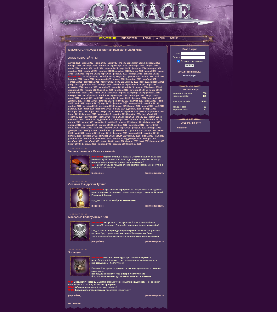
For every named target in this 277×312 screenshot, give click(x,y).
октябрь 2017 (106, 101)
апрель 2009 (157, 141)
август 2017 (137, 101)
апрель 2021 (157, 82)
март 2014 (155, 117)
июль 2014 (104, 117)
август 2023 (137, 71)
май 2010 (159, 136)
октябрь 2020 (150, 84)
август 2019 (74, 92)
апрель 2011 (92, 133)
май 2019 (112, 92)
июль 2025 (87, 63)
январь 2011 (135, 133)
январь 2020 (91, 90)
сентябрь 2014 (76, 117)
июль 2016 (134, 106)
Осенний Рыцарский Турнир (87, 184)
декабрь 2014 (120, 114)
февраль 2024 (139, 68)
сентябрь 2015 (91, 111)
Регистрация (189, 75)
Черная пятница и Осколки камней (91, 151)
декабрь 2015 (134, 109)
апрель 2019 (125, 92)
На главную (74, 303)
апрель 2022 (75, 79)
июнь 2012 (86, 128)
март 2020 (155, 87)
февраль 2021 (89, 84)
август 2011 (137, 130)
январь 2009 (104, 144)
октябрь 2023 (106, 71)
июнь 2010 (147, 136)
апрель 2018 (111, 98)
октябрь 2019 (137, 90)
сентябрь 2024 (136, 65)
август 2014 (91, 117)
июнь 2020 (117, 87)
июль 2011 (150, 130)
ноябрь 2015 (149, 109)
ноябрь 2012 (105, 125)
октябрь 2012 (120, 125)
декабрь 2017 (75, 101)
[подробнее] (98, 173)
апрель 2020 (142, 87)
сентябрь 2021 (91, 82)
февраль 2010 (103, 138)
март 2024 (125, 68)
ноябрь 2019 (121, 90)
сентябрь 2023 (122, 71)
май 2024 (98, 68)
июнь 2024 (86, 68)
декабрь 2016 (151, 103)
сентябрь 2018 (136, 95)
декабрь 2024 (90, 65)
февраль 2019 (152, 92)
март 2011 (105, 133)
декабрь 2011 (75, 130)
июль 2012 (73, 128)
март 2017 (105, 103)
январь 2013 (74, 125)
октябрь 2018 (120, 95)
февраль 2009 (89, 144)
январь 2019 (74, 95)
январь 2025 (74, 65)
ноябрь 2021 (149, 79)
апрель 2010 (75, 138)
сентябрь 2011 (122, 130)
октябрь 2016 (90, 106)
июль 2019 (87, 92)
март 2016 (89, 109)
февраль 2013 (152, 122)
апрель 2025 (125, 63)
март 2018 (125, 98)
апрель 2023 (92, 74)
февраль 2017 (120, 103)
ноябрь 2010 (74, 136)
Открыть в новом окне (192, 61)
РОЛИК (174, 38)
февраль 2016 (103, 109)
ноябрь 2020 (134, 84)
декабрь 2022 (151, 74)
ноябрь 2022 (74, 76)
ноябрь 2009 (149, 138)
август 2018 (152, 95)
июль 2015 (120, 111)
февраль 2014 (75, 119)
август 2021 (107, 82)
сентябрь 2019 (153, 90)
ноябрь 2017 (90, 101)
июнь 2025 (100, 63)
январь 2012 (154, 128)
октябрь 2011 (106, 130)
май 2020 (129, 87)
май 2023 (79, 74)
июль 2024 (73, 68)
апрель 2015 (157, 111)
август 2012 (152, 125)
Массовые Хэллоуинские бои (88, 217)
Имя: (178, 53)
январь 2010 (119, 138)
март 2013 (138, 122)
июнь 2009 (132, 141)
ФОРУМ (147, 38)
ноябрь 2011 (90, 130)
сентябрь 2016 (106, 106)
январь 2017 (135, 103)
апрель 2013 (125, 122)
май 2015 (144, 111)
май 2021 (144, 82)
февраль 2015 (89, 114)
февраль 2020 (75, 90)
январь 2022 (119, 79)
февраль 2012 (139, 128)
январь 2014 (91, 119)
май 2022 (159, 76)
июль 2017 (150, 101)
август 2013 (74, 122)
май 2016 (159, 106)
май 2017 (79, 103)
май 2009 (144, 141)
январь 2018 (154, 98)
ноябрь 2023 (90, 71)
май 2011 (79, 133)
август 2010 (121, 136)
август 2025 (74, 63)
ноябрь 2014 (134, 114)
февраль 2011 (120, 133)
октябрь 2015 (75, 111)
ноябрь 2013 (121, 119)
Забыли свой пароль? (189, 72)
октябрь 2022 (90, 76)
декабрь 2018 (90, 95)
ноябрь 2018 (105, 95)
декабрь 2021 (134, 79)
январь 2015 (104, 114)
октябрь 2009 (75, 141)
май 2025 (112, 63)
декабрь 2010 (151, 133)
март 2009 (74, 144)
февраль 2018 (139, 98)
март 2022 (89, 79)
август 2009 (107, 141)
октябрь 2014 (150, 114)
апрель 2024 (111, 68)
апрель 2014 (142, 117)
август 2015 (107, 111)
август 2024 (152, 65)
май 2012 (98, 128)
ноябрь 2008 (134, 144)
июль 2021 (120, 82)
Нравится (182, 128)
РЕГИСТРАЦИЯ (107, 38)
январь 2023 (135, 74)
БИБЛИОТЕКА (130, 38)
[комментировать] (155, 173)
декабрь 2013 (106, 119)
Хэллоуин (75, 252)
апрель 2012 (111, 128)
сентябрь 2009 (91, 141)
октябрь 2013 (137, 119)
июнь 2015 (132, 111)
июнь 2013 (100, 122)
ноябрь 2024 (105, 65)
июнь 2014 (117, 117)
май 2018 (98, 98)
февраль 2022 (103, 79)
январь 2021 (104, 84)
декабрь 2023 (75, 71)
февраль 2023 (120, 74)
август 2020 (91, 87)
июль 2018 (73, 98)
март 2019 (138, 92)
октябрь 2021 (75, 82)
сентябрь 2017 (122, 101)
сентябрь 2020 (76, 87)
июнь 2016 (147, 106)
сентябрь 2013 (153, 119)
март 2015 (74, 114)
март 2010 (89, 138)
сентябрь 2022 (106, 76)
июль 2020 (104, 87)
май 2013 (112, 122)
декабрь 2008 (120, 144)
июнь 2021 (132, 82)
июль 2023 (150, 71)
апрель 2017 (92, 103)
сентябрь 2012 (136, 125)
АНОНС (160, 38)
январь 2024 (154, 68)
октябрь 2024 (120, 65)
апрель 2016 (75, 109)
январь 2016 (119, 109)
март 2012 (125, 128)
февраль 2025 (152, 63)
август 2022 (121, 76)
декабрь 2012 (90, 125)
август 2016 (121, 106)
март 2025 (138, 63)
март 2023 (105, 74)
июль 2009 (120, 141)
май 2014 (129, 117)
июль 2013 (87, 122)
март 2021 (74, 84)
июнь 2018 (86, 98)
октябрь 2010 (90, 136)
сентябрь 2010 (106, 136)
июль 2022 (134, 76)
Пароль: (177, 57)
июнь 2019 (100, 92)
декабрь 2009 (134, 138)
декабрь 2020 (120, 84)
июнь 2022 (147, 76)
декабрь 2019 (106, 90)
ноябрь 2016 (74, 106)
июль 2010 (134, 136)
